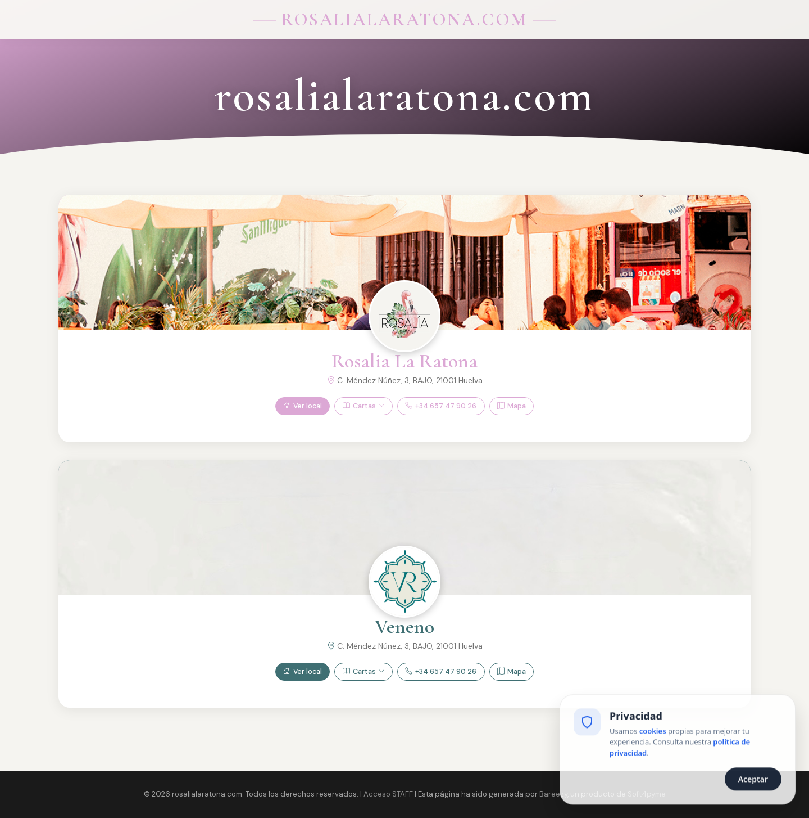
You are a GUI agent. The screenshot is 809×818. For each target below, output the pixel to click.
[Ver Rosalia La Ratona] (404, 316)
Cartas (363, 406)
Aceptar (753, 780)
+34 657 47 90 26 (440, 406)
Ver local (302, 406)
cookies (652, 732)
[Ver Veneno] (404, 582)
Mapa (511, 406)
